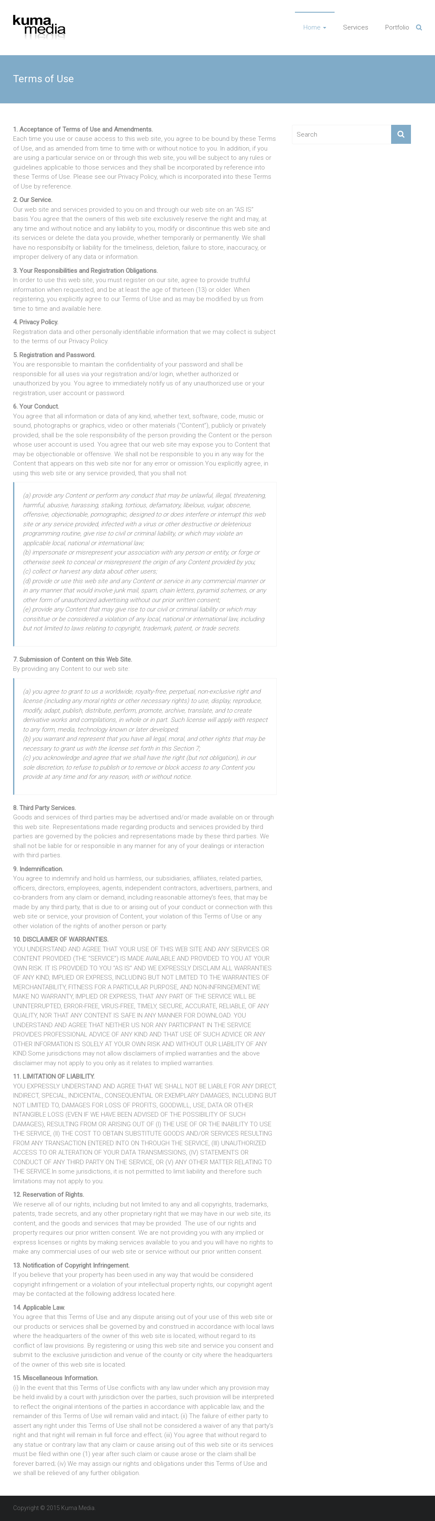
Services (355, 27)
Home (312, 27)
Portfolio (397, 27)
